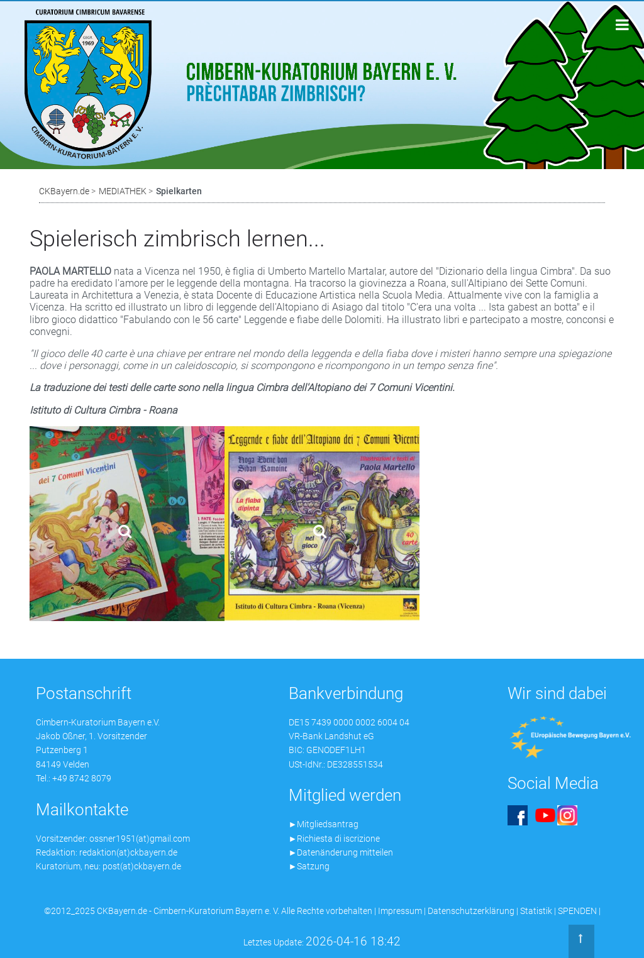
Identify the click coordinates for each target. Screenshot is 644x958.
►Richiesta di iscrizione (334, 839)
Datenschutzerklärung (471, 911)
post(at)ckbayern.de (142, 866)
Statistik (536, 911)
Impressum (400, 911)
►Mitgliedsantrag (324, 824)
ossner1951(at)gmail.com (139, 839)
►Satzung (309, 866)
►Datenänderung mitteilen (341, 852)
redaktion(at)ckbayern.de (128, 852)
